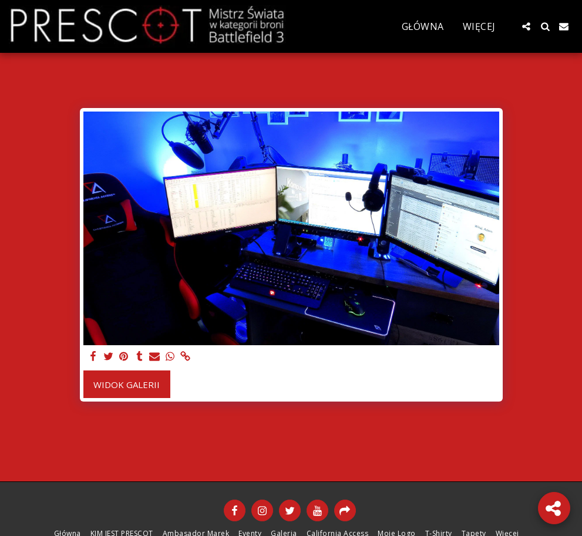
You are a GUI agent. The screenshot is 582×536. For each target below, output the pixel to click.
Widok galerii (126, 384)
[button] (526, 26)
